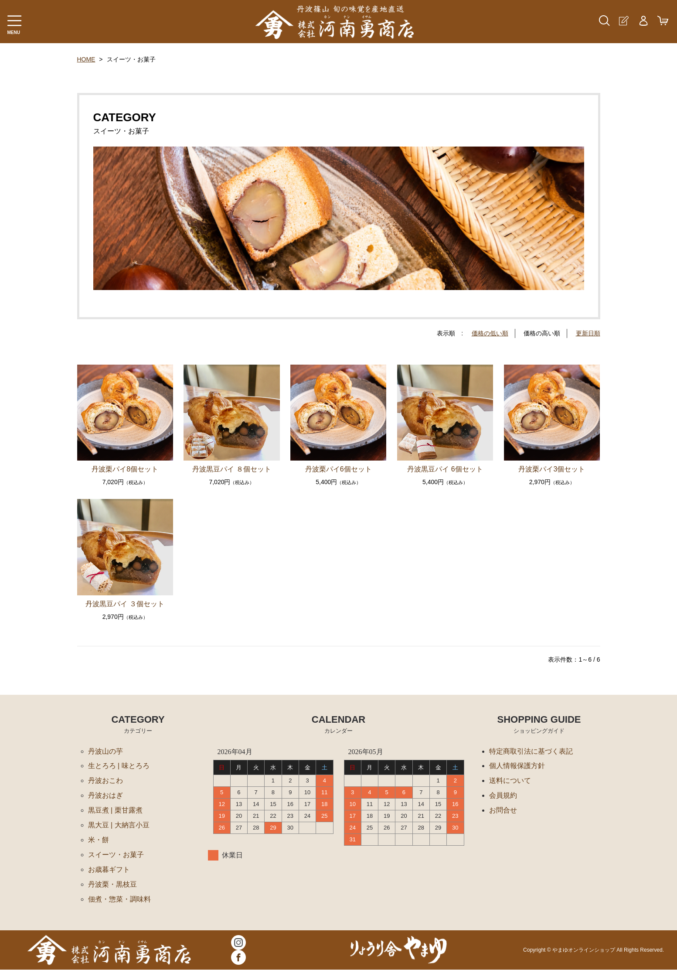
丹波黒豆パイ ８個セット (231, 469)
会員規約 (503, 795)
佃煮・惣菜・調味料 (119, 899)
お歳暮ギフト (109, 870)
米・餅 (98, 840)
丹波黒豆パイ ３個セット (124, 604)
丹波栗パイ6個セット (338, 469)
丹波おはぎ (105, 795)
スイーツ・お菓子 (116, 855)
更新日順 (588, 333)
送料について (510, 781)
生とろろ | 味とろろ (119, 766)
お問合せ (503, 810)
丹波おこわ (105, 781)
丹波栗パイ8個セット (125, 469)
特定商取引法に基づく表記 (531, 751)
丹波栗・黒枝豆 (112, 884)
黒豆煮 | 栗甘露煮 (115, 810)
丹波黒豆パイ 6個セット (445, 469)
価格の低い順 (490, 333)
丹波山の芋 (105, 751)
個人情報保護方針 (517, 766)
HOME (86, 59)
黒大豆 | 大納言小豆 (119, 825)
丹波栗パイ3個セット (551, 469)
